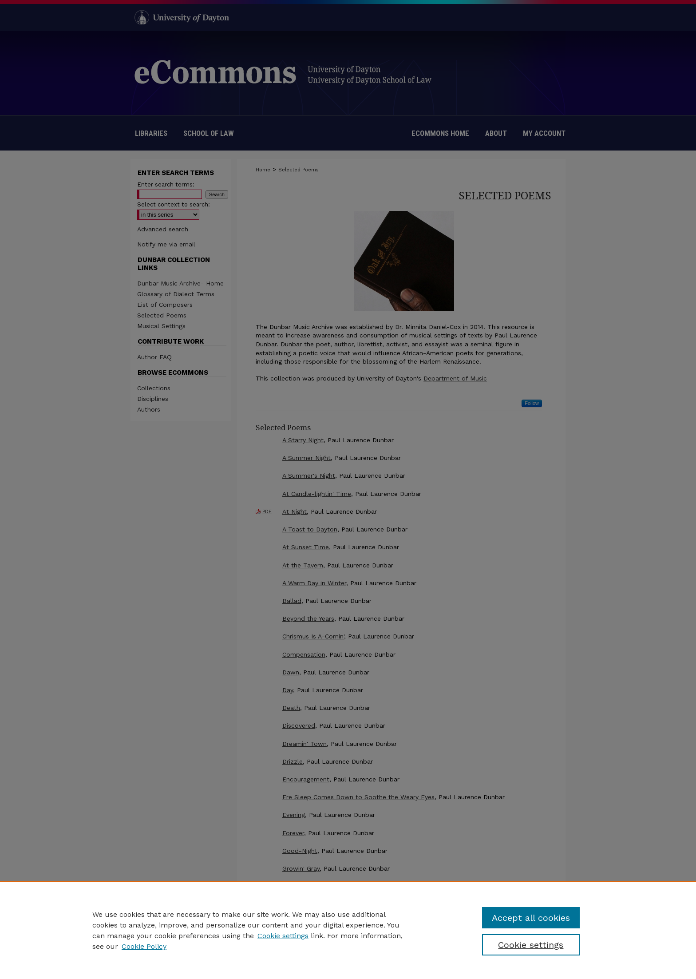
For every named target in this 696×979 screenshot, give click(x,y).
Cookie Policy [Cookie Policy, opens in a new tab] (144, 946)
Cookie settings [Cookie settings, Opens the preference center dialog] (530, 944)
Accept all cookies (531, 917)
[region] (348, 930)
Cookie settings (282, 935)
